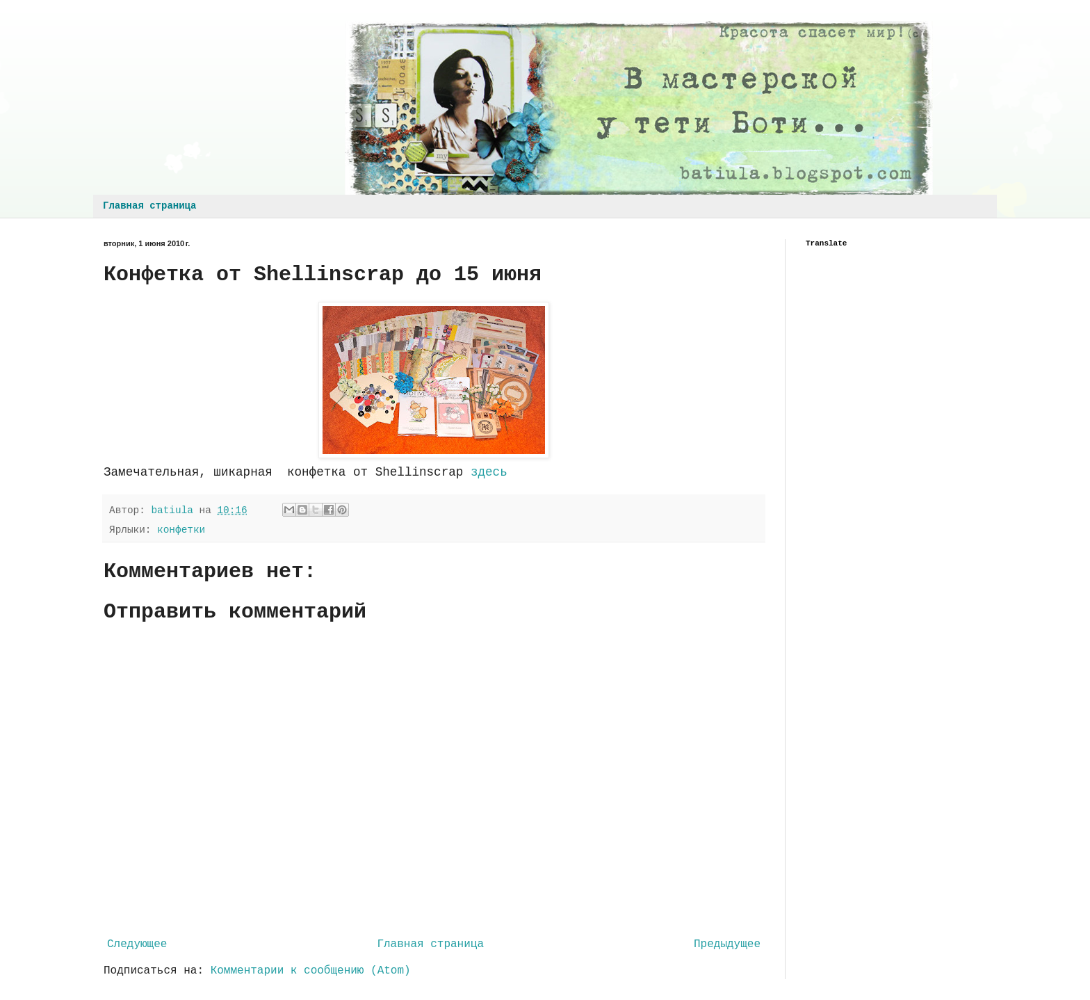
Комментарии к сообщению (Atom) (311, 971)
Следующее (137, 944)
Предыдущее (727, 944)
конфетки (181, 529)
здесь (489, 472)
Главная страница (149, 205)
